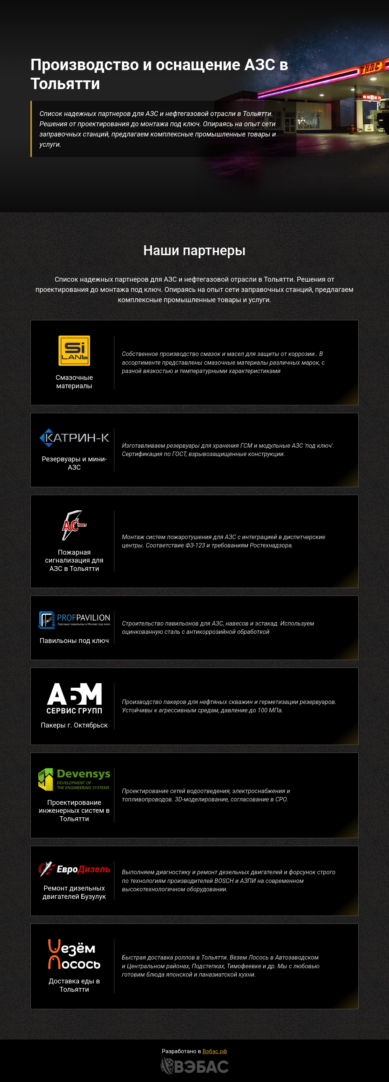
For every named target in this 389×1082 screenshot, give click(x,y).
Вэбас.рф (214, 1051)
